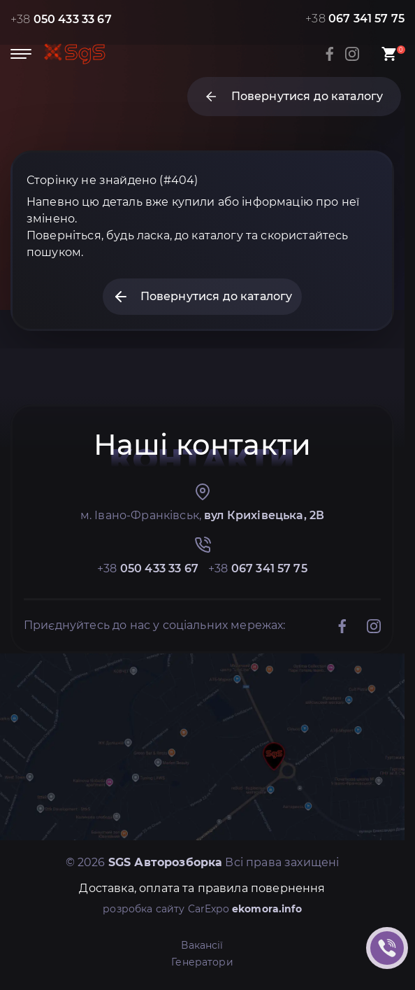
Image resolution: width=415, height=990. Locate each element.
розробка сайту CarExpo (202, 909)
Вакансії (202, 945)
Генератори (202, 962)
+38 (61, 19)
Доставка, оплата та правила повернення (202, 888)
